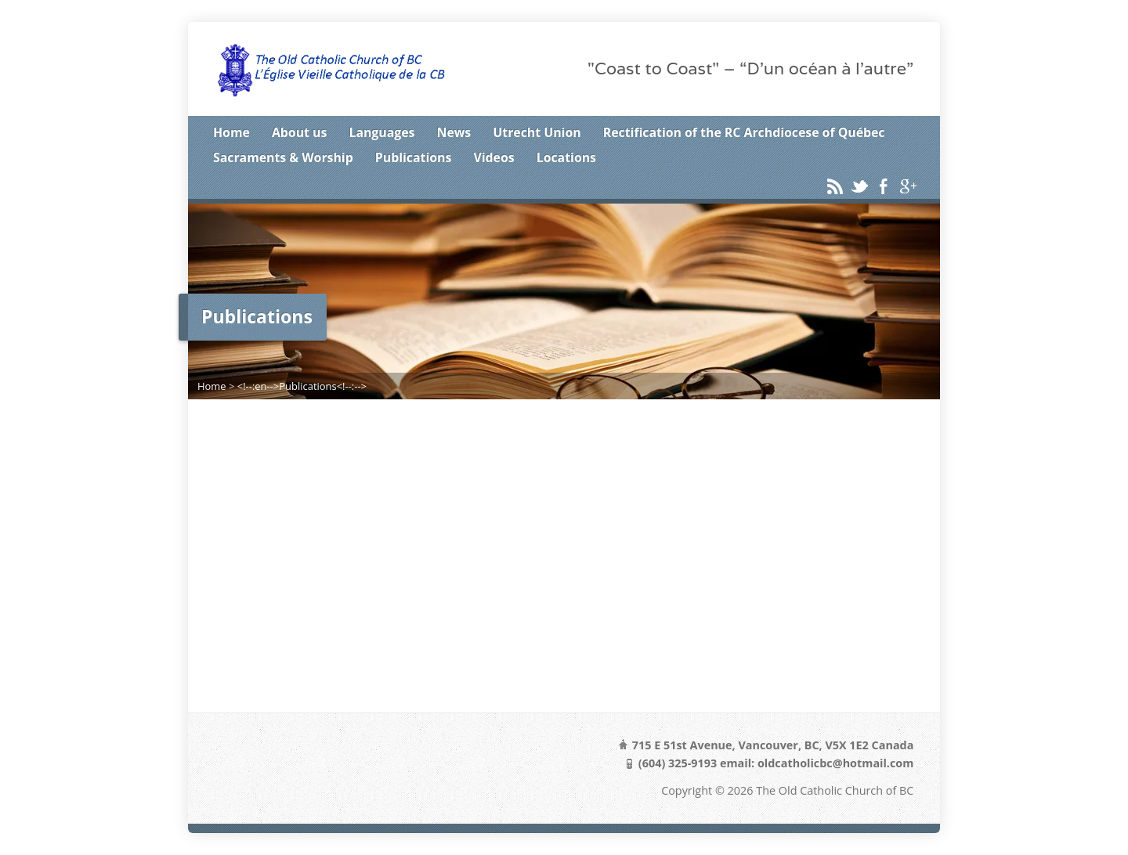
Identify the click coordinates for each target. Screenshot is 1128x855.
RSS (835, 186)
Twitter (859, 186)
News (454, 132)
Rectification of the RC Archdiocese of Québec (744, 132)
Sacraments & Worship (283, 157)
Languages (381, 132)
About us (299, 132)
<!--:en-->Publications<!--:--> (302, 386)
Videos (493, 157)
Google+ (907, 186)
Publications (413, 157)
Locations (566, 157)
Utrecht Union (536, 132)
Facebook (883, 186)
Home (231, 132)
